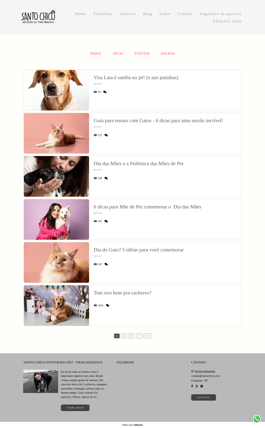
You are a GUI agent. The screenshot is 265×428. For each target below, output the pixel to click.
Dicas (118, 54)
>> (147, 335)
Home (80, 14)
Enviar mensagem (205, 371)
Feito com (132, 425)
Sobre (165, 14)
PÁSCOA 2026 (227, 21)
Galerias (128, 14)
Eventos (142, 54)
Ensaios (168, 54)
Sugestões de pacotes (221, 14)
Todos (95, 54)
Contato (185, 14)
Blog (147, 14)
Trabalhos (103, 14)
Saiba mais (75, 407)
